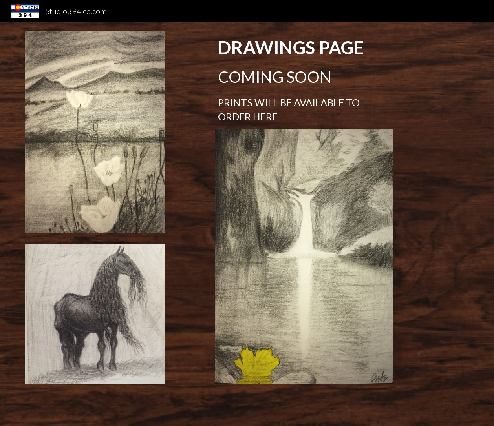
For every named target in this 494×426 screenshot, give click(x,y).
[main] (304, 80)
